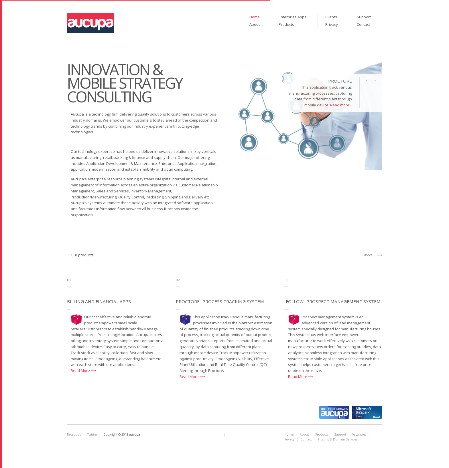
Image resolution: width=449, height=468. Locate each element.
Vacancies (359, 434)
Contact (363, 24)
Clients (331, 17)
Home (254, 17)
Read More (81, 370)
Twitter (92, 434)
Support (364, 17)
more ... (370, 255)
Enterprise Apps (292, 17)
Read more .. (341, 105)
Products (286, 24)
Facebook (74, 434)
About (254, 24)
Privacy (331, 24)
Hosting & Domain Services (337, 439)
